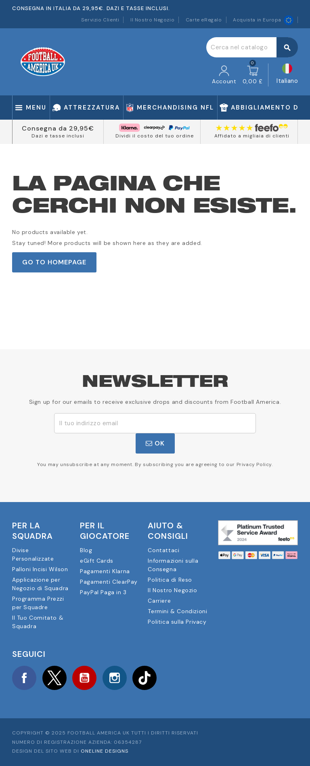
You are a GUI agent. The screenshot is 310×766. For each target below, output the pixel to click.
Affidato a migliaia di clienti (251, 136)
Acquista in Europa (263, 20)
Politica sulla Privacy (177, 621)
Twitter (54, 678)
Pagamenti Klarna (105, 571)
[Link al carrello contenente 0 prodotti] (253, 75)
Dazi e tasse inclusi (57, 136)
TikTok (144, 678)
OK (155, 443)
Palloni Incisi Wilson (40, 569)
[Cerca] (251, 47)
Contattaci (163, 550)
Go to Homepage (54, 262)
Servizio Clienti (100, 20)
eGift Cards (96, 560)
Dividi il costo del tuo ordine (154, 136)
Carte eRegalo (204, 20)
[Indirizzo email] (155, 423)
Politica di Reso (170, 579)
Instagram (115, 678)
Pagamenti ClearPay (109, 581)
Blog (86, 550)
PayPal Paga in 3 (103, 592)
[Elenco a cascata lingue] (287, 75)
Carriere (159, 600)
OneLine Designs (104, 751)
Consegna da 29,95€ (58, 128)
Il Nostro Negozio (152, 20)
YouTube (84, 678)
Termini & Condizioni (177, 611)
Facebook (24, 678)
